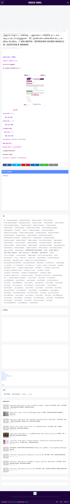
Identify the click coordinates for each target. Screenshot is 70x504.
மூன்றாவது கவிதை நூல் (57, 275)
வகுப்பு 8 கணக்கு (28, 297)
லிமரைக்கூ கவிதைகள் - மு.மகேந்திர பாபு (17, 277)
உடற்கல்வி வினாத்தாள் (21, 255)
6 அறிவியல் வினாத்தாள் (9, 240)
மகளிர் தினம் (60, 265)
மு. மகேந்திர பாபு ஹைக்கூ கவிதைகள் (25, 267)
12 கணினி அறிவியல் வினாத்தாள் (45, 235)
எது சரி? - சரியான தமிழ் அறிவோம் (45, 255)
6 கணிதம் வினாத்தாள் (32, 240)
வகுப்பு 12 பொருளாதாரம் (9, 290)
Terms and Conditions (7, 376)
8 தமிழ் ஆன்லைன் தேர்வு (59, 245)
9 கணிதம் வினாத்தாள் (42, 247)
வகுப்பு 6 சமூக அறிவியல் (32, 292)
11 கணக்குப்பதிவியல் (8, 227)
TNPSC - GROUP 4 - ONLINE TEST (10, 252)
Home (4, 30)
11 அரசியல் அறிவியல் (59, 222)
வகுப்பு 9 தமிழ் (49, 300)
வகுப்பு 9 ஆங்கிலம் (18, 300)
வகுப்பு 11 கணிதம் (49, 282)
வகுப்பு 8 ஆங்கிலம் (18, 297)
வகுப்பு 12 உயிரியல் (29, 287)
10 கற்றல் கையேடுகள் (48, 220)
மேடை (5, 277)
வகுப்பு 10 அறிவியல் (20, 280)
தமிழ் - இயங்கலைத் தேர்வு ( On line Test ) (12, 262)
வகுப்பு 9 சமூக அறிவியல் (38, 300)
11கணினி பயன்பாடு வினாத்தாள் (10, 232)
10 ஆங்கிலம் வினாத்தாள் (24, 220)
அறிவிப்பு (52, 252)
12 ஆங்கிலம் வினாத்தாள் (41, 232)
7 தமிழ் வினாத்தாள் (57, 242)
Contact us (4, 380)
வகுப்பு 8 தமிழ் (49, 297)
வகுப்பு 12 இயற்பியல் (18, 287)
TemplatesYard (13, 501)
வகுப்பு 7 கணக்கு (39, 295)
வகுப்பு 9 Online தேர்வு (59, 297)
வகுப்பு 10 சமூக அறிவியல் (52, 280)
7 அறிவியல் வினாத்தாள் (20, 242)
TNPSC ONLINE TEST (44, 252)
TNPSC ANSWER (34, 252)
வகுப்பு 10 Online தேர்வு (9, 280)
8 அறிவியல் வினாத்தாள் (9, 245)
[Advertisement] (35, 16)
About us (4, 378)
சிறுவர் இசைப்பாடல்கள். (18, 260)
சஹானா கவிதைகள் (41, 257)
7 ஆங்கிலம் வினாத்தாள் (32, 242)
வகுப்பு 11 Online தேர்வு (17, 282)
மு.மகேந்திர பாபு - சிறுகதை (45, 272)
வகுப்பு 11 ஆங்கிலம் (28, 282)
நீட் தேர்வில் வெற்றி (50, 262)
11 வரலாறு (24, 230)
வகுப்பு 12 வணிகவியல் (21, 290)
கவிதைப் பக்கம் (32, 257)
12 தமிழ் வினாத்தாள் (37, 237)
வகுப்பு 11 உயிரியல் (32, 277)
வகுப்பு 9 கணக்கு (27, 300)
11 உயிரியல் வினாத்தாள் (51, 225)
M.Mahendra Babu (8, 47)
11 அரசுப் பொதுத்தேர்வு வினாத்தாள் (11, 225)
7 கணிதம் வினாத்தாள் (8, 242)
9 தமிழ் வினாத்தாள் (19, 250)
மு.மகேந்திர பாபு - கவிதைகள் (43, 270)
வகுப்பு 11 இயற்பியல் (39, 282)
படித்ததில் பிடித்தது (60, 262)
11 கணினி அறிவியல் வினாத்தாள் (33, 227)
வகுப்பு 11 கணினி (59, 282)
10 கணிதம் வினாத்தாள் (37, 220)
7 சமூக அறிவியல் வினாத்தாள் (45, 242)
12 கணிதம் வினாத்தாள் (32, 235)
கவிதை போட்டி (23, 257)
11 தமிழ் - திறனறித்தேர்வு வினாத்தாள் (49, 227)
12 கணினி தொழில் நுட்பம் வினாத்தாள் (12, 237)
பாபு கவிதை (38, 265)
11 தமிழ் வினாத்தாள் (8, 230)
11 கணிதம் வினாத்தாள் (19, 227)
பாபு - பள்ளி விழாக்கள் (18, 265)
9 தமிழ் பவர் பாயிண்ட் (8, 250)
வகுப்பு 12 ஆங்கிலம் (8, 287)
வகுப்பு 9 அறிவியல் (8, 300)
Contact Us (66, 501)
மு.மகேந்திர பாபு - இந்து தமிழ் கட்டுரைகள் (13, 270)
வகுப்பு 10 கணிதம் (41, 280)
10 (4, 220)
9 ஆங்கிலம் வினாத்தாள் (31, 247)
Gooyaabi (26, 501)
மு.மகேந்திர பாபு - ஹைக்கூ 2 (27, 275)
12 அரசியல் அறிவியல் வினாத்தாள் (26, 232)
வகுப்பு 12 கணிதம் (39, 287)
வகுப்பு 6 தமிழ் (43, 292)
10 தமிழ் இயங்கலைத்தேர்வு (24, 222)
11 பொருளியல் (17, 230)
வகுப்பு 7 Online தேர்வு (8, 295)
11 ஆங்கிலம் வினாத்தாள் (26, 225)
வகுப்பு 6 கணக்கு (7, 292)
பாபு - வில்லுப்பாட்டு (29, 265)
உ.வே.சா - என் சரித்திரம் (9, 255)
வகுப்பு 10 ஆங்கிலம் (31, 280)
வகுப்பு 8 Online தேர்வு (57, 295)
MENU (3, 385)
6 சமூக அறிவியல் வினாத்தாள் (45, 240)
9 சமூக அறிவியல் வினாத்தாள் (55, 247)
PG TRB (45, 250)
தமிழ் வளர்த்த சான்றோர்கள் (29, 262)
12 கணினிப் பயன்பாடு (26, 237)
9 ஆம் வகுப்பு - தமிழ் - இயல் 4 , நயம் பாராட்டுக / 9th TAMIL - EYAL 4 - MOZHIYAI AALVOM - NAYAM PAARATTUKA (38, 468)
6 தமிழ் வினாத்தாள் (58, 240)
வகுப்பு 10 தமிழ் (7, 282)
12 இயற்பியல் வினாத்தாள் (53, 232)
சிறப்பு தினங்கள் (7, 260)
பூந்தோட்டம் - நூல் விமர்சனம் (49, 265)
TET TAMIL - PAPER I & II (54, 250)
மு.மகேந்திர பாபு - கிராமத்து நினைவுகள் (29, 272)
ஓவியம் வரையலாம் (8, 257)
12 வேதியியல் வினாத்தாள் (49, 237)
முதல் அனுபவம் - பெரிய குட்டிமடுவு (42, 275)
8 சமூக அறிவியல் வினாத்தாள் (46, 245)
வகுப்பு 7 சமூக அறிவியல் (53, 292)
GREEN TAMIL (35, 2)
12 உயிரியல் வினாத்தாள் (9, 235)
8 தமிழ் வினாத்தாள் (8, 247)
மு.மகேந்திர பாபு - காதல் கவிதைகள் (11, 272)
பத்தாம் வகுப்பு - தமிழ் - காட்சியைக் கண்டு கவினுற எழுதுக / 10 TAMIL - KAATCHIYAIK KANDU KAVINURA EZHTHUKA (36, 413)
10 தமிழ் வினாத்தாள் (48, 222)
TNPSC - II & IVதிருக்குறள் (24, 252)
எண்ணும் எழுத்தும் (32, 255)
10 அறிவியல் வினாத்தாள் (12, 220)
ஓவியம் (56, 255)
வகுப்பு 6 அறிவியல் (51, 277)
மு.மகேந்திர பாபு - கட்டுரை (29, 270)
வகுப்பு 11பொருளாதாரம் (40, 285)
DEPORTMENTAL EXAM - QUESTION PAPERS (33, 250)
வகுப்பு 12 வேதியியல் (51, 285)
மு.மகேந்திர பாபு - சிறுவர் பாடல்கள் (11, 275)
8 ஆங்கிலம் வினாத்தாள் (21, 245)
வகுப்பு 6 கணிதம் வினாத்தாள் (19, 292)
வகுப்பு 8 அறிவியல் (8, 297)
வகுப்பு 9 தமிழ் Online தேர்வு (10, 302)
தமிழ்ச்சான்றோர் (40, 262)
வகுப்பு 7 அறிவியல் (19, 295)
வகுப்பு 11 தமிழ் (7, 285)
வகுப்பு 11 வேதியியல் (28, 285)
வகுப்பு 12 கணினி (49, 287)
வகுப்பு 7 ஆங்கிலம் (29, 295)
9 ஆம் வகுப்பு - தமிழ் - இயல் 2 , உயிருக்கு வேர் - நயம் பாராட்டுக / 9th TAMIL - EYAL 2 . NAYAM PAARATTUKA (37, 454)
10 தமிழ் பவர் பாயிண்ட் (37, 222)
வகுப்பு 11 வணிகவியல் (17, 285)
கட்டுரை (16, 257)
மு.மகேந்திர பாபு (38, 267)
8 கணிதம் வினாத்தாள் (32, 245)
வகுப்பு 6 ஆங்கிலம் (55, 290)
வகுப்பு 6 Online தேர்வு (44, 290)
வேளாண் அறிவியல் (33, 302)
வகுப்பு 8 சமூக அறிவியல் (39, 297)
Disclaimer (4, 377)
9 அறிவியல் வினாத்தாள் (19, 247)
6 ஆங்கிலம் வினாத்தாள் (21, 240)
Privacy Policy (5, 374)
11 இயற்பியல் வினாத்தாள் (38, 225)
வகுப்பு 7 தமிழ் (48, 295)
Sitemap (4, 373)
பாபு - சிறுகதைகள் (7, 265)
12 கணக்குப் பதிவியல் (20, 235)
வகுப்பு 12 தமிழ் (41, 277)
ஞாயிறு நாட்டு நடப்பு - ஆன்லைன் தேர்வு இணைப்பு (35, 260)
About (61, 501)
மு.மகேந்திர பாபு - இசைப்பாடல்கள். (51, 267)
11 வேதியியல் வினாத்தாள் (34, 230)
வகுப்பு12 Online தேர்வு (22, 302)
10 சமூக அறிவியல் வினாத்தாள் (10, 222)
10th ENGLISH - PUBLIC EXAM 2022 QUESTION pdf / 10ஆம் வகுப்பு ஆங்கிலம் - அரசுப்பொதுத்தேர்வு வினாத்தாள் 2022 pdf (38, 448)
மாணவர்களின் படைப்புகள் (9, 267)
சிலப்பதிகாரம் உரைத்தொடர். (53, 257)
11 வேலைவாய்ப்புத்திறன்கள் (47, 230)
